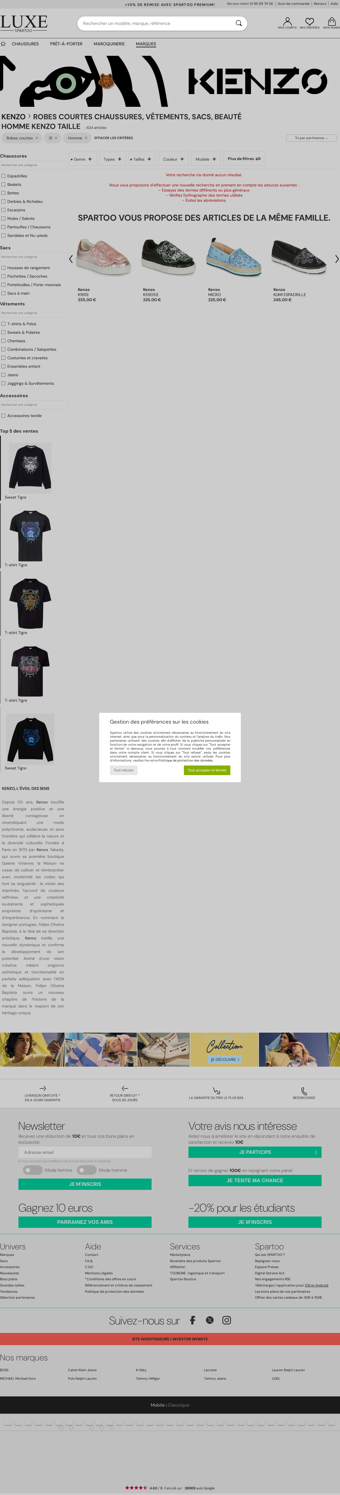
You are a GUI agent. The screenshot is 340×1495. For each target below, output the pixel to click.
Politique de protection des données (186, 760)
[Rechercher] (239, 23)
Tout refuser (123, 770)
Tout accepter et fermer (207, 770)
